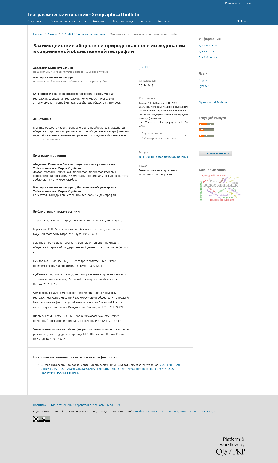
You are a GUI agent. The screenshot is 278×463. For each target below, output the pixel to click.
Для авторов (206, 51)
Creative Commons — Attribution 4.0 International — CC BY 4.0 (174, 411)
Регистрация (232, 3)
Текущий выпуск (124, 21)
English (203, 80)
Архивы (146, 21)
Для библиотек (208, 57)
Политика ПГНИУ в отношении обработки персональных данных (76, 405)
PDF (147, 67)
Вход (248, 3)
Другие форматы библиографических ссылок (159, 135)
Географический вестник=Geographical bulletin (84, 14)
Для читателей (208, 45)
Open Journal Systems (213, 102)
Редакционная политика (67, 21)
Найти (242, 21)
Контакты (163, 21)
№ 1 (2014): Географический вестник (84, 34)
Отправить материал (215, 153)
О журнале (35, 21)
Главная (38, 34)
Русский (204, 86)
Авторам (98, 21)
